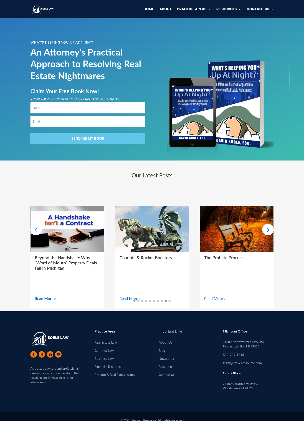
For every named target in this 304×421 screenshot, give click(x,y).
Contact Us (258, 9)
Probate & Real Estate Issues (115, 375)
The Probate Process (223, 257)
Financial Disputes (108, 367)
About (165, 9)
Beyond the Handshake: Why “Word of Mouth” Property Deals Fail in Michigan (66, 262)
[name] (87, 107)
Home (149, 9)
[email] (87, 121)
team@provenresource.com (242, 363)
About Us (165, 342)
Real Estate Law (106, 342)
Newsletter (167, 358)
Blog (162, 350)
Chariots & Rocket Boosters (145, 257)
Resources (226, 9)
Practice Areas (191, 9)
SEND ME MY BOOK (88, 138)
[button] (268, 229)
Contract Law (104, 350)
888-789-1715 (233, 355)
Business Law (104, 358)
